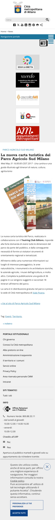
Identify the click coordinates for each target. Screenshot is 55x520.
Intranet (7, 382)
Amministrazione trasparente (17, 355)
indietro (8, 323)
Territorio (17, 316)
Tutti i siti (7, 395)
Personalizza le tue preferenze (22, 505)
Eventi (8, 316)
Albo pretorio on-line (13, 350)
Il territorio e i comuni (13, 360)
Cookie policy (17, 480)
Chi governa (9, 339)
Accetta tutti (19, 513)
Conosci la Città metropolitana (18, 344)
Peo (9, 447)
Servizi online (9, 366)
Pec (9, 442)
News (10, 31)
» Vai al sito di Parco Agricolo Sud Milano (20, 303)
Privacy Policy (9, 371)
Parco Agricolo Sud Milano (18, 149)
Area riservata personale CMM (18, 376)
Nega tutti (47, 466)
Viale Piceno (38, 292)
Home (3, 31)
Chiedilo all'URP (11, 437)
